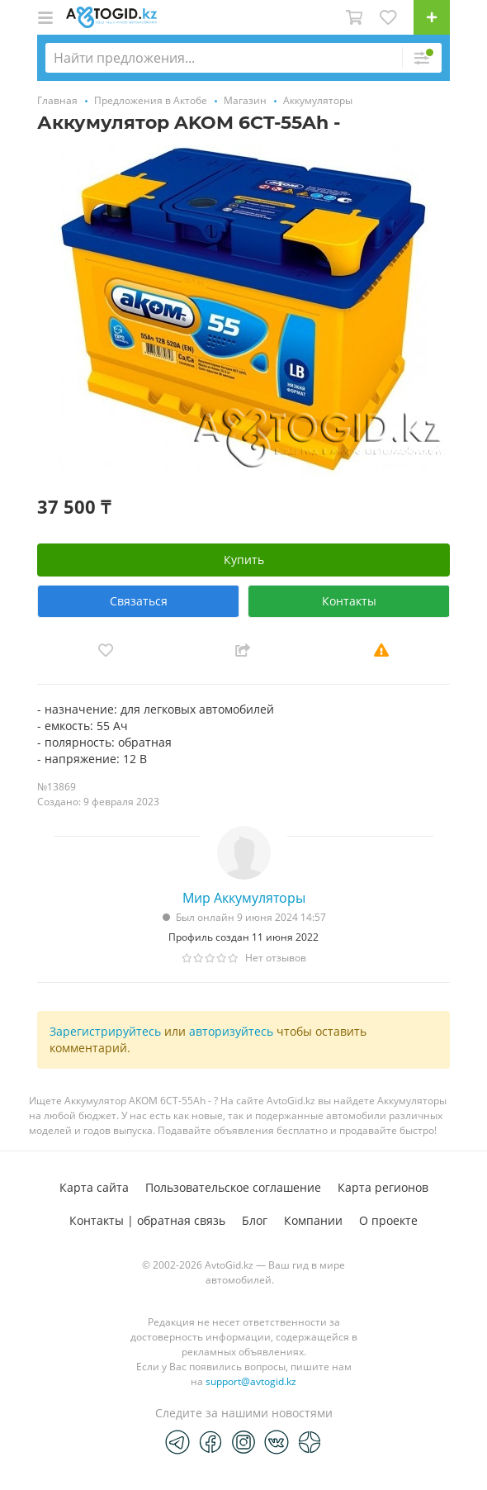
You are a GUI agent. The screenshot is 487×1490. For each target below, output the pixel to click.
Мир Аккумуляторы (243, 898)
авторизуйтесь (231, 1031)
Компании (313, 1220)
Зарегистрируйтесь (105, 1031)
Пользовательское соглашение (233, 1187)
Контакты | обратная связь (147, 1220)
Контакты (349, 601)
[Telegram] (177, 1441)
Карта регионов (383, 1187)
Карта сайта (94, 1187)
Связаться (139, 601)
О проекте (388, 1220)
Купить (244, 559)
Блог (254, 1220)
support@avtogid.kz (251, 1381)
